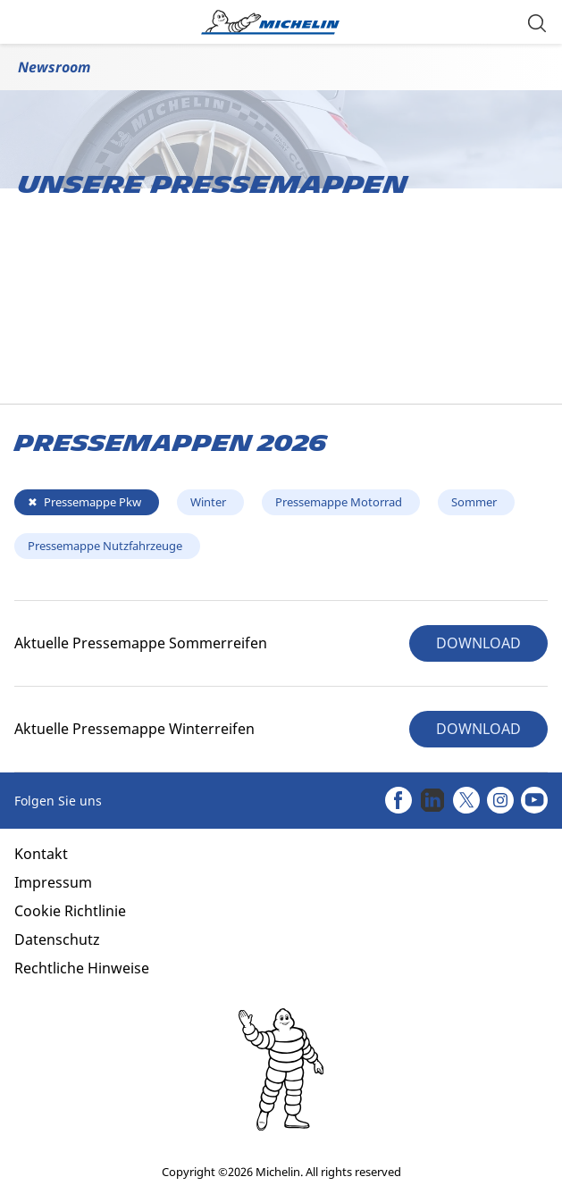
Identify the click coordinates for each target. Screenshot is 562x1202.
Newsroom (54, 67)
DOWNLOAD (478, 643)
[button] (537, 22)
